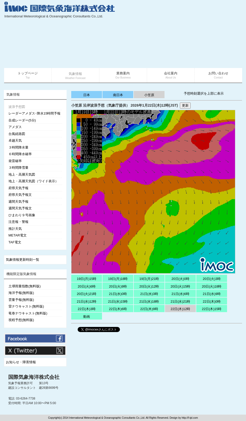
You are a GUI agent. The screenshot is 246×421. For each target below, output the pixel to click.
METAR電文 (17, 235)
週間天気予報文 (20, 208)
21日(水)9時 (211, 294)
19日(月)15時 (87, 279)
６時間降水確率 (20, 154)
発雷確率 (15, 161)
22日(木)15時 (212, 309)
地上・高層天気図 (21, 174)
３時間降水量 (18, 147)
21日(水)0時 (118, 294)
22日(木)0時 (211, 301)
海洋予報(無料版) (21, 293)
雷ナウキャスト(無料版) (26, 306)
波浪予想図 (16, 107)
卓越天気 (15, 140)
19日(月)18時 (118, 279)
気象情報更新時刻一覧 (22, 259)
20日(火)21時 (87, 294)
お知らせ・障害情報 (21, 362)
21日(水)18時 (149, 301)
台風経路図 (16, 134)
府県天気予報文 (20, 195)
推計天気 (15, 229)
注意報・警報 (18, 222)
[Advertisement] (203, 34)
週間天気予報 (18, 201)
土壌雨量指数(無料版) (24, 286)
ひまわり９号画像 (21, 215)
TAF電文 (14, 242)
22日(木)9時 (149, 309)
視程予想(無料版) (21, 320)
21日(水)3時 (149, 294)
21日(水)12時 (87, 301)
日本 (86, 95)
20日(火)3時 (211, 279)
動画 (86, 316)
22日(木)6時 (118, 309)
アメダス (15, 127)
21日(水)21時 (180, 301)
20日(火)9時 (118, 286)
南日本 (118, 95)
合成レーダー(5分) (22, 120)
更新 (185, 105)
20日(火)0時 (180, 279)
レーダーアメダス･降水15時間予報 (34, 113)
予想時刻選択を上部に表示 (204, 93)
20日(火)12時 (149, 286)
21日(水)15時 (118, 301)
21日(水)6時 (180, 294)
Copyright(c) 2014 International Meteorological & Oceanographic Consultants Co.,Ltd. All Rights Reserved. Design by (115, 417)
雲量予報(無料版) (21, 300)
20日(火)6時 (86, 286)
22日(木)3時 (86, 309)
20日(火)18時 (212, 286)
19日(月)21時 (149, 279)
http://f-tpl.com (190, 417)
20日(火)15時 (180, 286)
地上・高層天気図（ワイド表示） (33, 181)
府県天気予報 (18, 188)
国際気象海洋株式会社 (33, 377)
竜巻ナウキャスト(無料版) (27, 313)
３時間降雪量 (18, 167)
